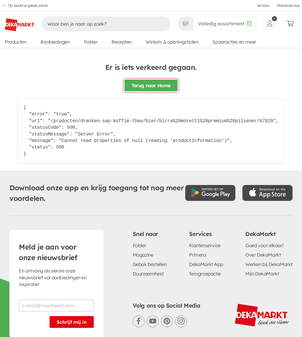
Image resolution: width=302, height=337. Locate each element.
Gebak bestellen (150, 264)
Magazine (143, 255)
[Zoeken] (100, 24)
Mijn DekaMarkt (262, 274)
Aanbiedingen (55, 42)
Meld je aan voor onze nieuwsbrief (48, 252)
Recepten (121, 42)
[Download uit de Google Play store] (210, 193)
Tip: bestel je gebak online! (28, 5)
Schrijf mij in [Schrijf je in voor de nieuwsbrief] (72, 322)
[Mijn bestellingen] (290, 23)
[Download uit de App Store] (267, 193)
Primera (197, 255)
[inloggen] (270, 23)
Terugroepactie (205, 274)
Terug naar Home (151, 85)
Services (263, 5)
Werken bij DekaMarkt (269, 264)
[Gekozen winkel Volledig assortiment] (185, 23)
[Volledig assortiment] (225, 23)
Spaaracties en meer (234, 42)
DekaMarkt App (206, 264)
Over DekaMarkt (263, 255)
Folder (91, 42)
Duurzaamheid (148, 274)
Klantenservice (288, 5)
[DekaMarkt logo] (19, 22)
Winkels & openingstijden (172, 42)
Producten (15, 42)
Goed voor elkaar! (264, 245)
